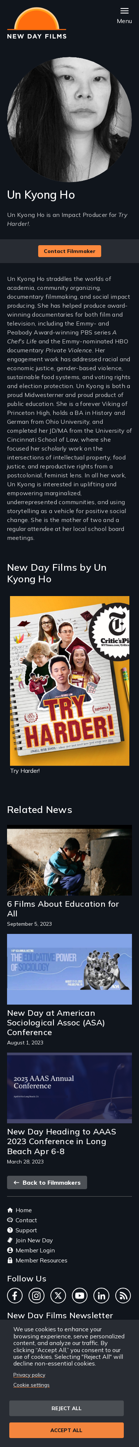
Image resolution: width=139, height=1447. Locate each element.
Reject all (67, 1408)
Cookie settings (31, 1385)
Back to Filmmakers (47, 1182)
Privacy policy (29, 1374)
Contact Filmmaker (70, 251)
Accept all (66, 1430)
